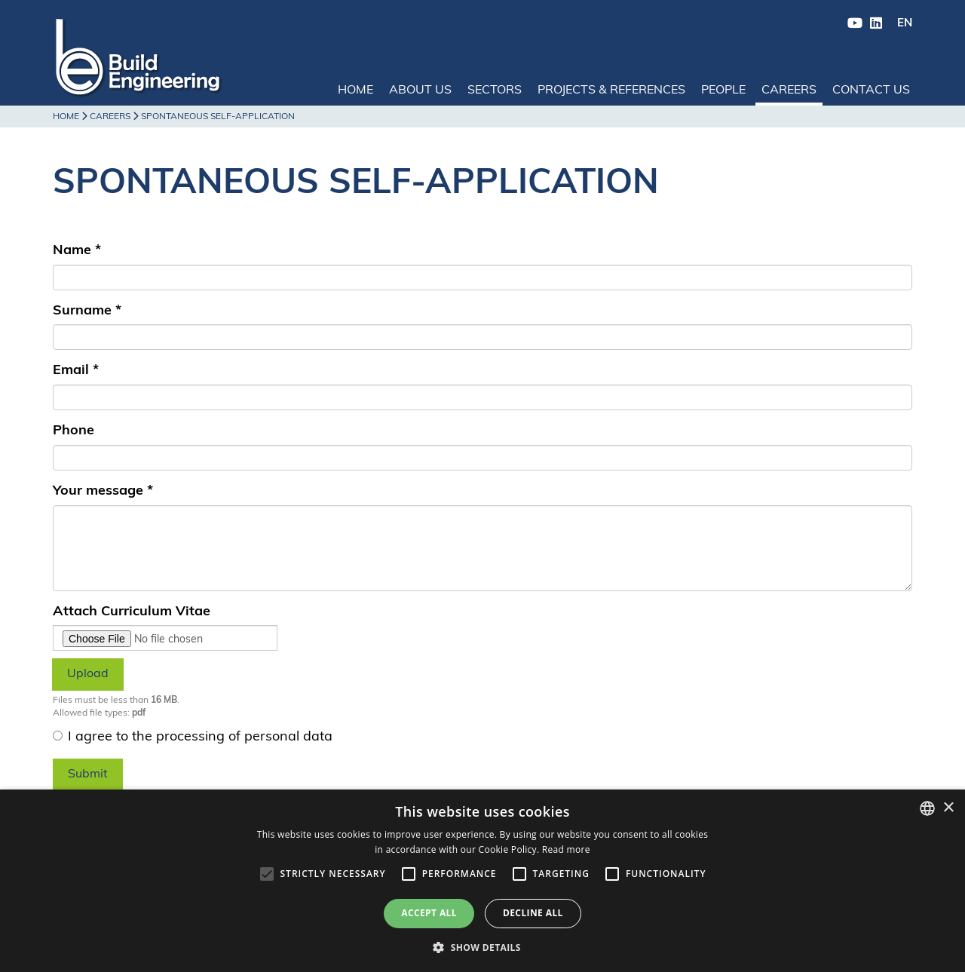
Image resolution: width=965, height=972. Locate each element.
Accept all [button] (429, 912)
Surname (87, 311)
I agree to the (192, 737)
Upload (88, 674)
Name (77, 251)
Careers (788, 90)
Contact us (871, 90)
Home (355, 90)
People (723, 90)
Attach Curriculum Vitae (131, 612)
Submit (88, 774)
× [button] (948, 808)
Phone (73, 431)
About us (420, 90)
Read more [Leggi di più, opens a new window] (566, 849)
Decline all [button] (533, 912)
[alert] (482, 881)
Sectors (494, 90)
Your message (103, 491)
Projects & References (611, 90)
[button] (482, 947)
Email (76, 370)
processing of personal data (244, 737)
